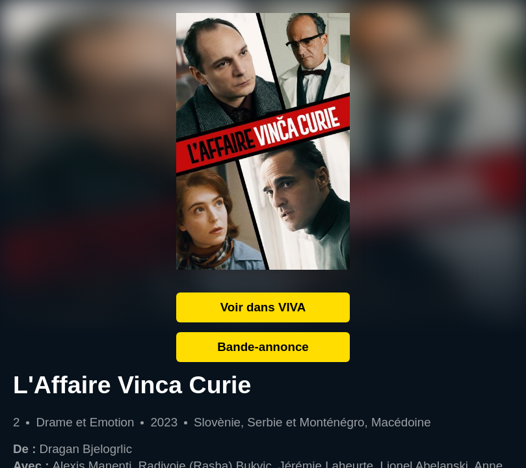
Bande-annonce (263, 347)
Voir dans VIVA (263, 307)
